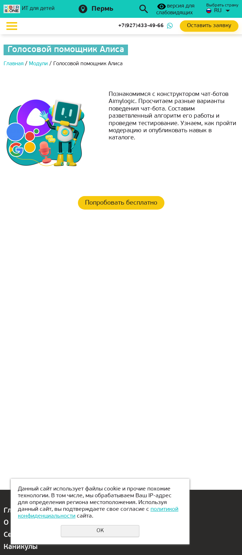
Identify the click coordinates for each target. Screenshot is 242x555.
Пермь (102, 9)
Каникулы (21, 547)
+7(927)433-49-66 (141, 26)
